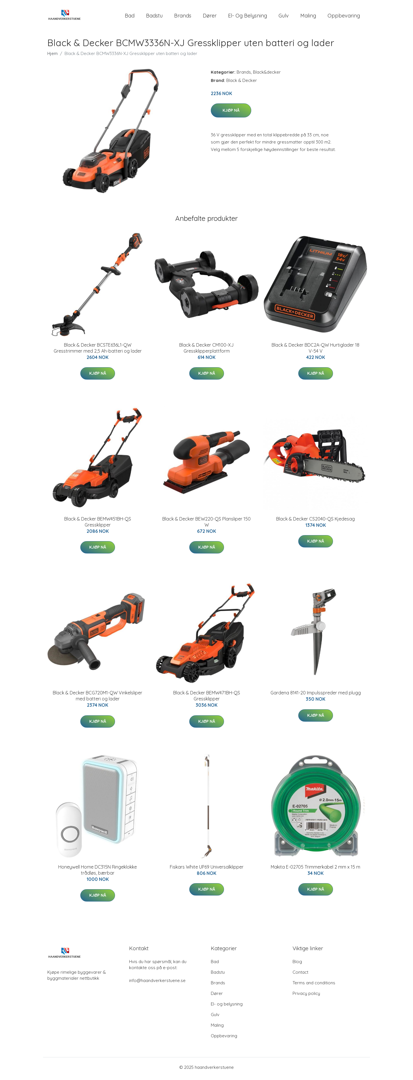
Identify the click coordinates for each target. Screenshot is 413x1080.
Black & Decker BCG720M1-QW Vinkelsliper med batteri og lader (97, 699)
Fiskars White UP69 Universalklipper (206, 870)
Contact (300, 975)
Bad (130, 17)
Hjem (52, 56)
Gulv (283, 17)
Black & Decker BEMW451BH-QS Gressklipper (97, 525)
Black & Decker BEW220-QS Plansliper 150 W (206, 525)
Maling (308, 17)
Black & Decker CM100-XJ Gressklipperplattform (206, 351)
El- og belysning (247, 17)
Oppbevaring (344, 17)
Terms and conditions (314, 985)
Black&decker (267, 75)
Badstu (154, 17)
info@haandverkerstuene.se (157, 983)
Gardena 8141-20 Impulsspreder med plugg (315, 696)
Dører (210, 17)
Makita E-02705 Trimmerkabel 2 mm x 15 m (315, 870)
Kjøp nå (231, 113)
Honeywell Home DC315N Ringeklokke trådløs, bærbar (97, 873)
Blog (297, 964)
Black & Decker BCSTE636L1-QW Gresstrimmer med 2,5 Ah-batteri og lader (98, 351)
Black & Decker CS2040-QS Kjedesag (315, 522)
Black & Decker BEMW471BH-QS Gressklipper (206, 699)
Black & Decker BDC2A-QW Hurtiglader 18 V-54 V (315, 351)
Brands (182, 17)
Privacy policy (306, 996)
